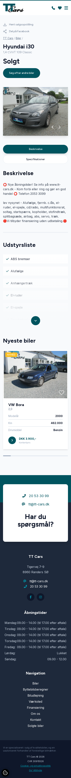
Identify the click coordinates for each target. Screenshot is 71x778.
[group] (35, 111)
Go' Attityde (35, 770)
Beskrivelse (35, 149)
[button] (53, 127)
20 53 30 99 (35, 496)
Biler (18, 38)
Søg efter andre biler (21, 73)
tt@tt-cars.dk (35, 504)
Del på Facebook (16, 31)
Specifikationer (35, 159)
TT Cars (8, 38)
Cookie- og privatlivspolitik (35, 765)
